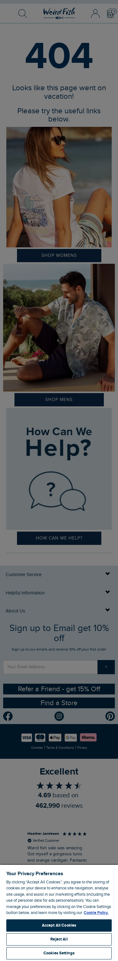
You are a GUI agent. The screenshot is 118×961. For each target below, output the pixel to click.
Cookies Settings (59, 953)
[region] (59, 912)
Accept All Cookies (59, 925)
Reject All (58, 939)
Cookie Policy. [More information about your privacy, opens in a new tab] (96, 912)
